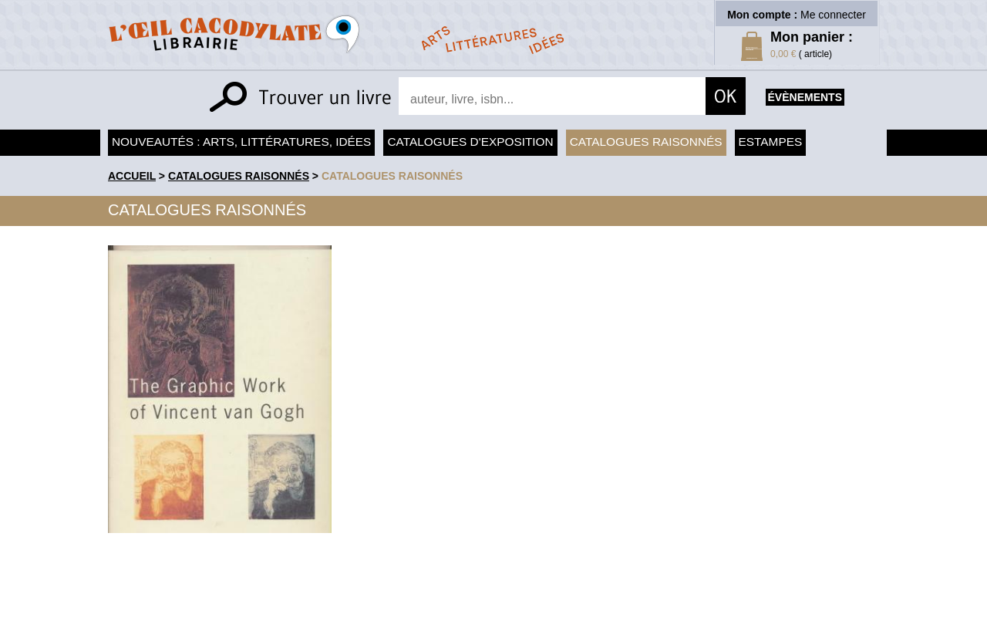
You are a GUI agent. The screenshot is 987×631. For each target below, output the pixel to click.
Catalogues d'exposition (470, 141)
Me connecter (833, 14)
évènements (805, 97)
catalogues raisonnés (392, 176)
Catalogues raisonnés (646, 141)
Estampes (771, 141)
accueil (132, 176)
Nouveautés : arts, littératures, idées (241, 141)
